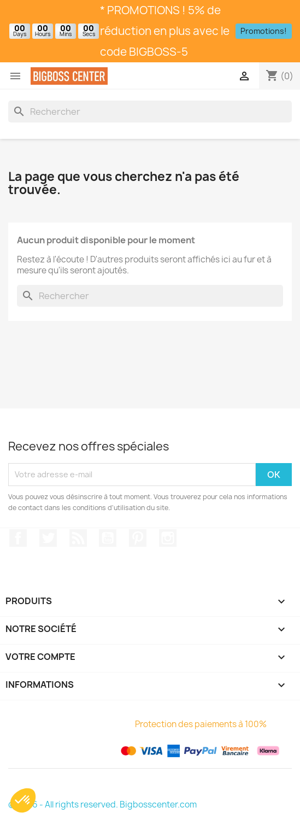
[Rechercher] (150, 111)
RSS (78, 538)
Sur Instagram (168, 538)
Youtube (107, 538)
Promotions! (263, 31)
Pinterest (137, 538)
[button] (23, 800)
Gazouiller (48, 538)
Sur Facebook (18, 538)
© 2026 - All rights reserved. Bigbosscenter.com (102, 804)
